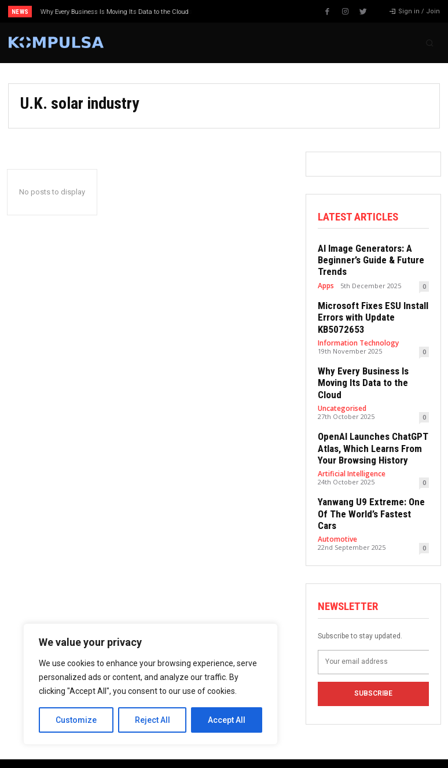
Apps (325, 281)
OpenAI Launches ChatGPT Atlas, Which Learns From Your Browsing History (367, 423)
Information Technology (356, 335)
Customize (76, 720)
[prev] (228, 11)
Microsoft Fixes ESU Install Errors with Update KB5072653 (367, 311)
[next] (246, 11)
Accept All (226, 720)
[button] (429, 43)
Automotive (336, 498)
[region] (150, 684)
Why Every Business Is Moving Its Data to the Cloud (115, 12)
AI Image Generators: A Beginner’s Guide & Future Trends (366, 257)
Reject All (152, 720)
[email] (373, 619)
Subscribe (373, 650)
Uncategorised (341, 386)
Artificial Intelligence (350, 447)
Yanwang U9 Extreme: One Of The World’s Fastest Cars (371, 479)
